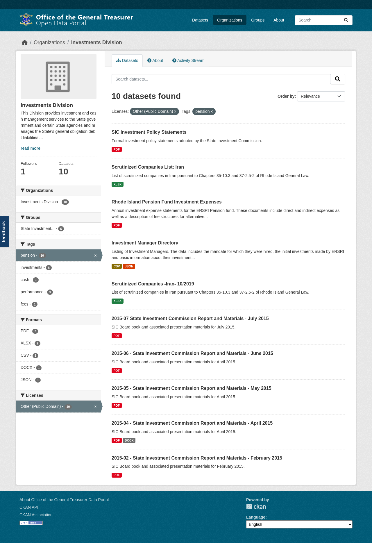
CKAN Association (36, 514)
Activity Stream (188, 60)
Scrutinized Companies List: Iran (148, 167)
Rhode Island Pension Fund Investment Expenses (167, 201)
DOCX (129, 440)
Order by (286, 96)
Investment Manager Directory (145, 242)
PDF (117, 149)
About (278, 20)
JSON (129, 266)
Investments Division (96, 42)
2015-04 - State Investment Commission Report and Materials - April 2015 (192, 423)
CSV (117, 266)
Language (255, 517)
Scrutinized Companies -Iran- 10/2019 (153, 283)
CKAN (256, 506)
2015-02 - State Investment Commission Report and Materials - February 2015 (197, 458)
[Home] (25, 42)
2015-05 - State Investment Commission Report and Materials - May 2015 (191, 388)
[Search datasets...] (324, 20)
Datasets (200, 20)
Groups (257, 20)
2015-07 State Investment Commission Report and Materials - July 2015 (190, 318)
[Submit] (346, 20)
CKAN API (28, 507)
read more (30, 148)
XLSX (117, 184)
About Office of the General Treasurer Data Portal (64, 499)
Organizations (229, 20)
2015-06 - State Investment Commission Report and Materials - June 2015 (192, 353)
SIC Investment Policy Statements (149, 132)
